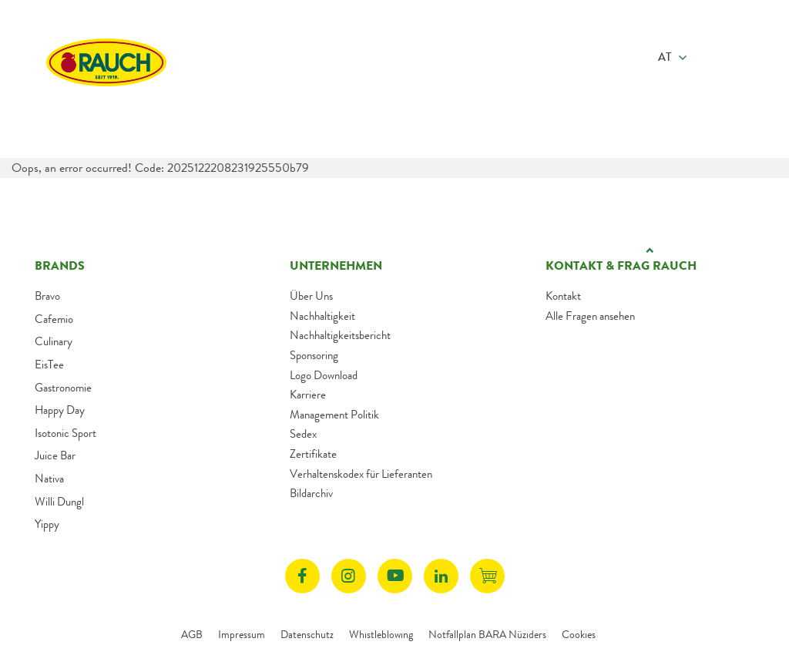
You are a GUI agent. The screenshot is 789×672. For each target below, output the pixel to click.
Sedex (303, 433)
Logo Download (324, 375)
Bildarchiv (311, 493)
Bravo (47, 295)
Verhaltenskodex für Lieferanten (361, 473)
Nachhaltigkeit (322, 315)
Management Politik (334, 414)
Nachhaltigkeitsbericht (340, 335)
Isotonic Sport (65, 433)
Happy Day (60, 410)
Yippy (47, 524)
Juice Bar (55, 455)
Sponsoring (314, 355)
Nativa (49, 478)
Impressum (241, 634)
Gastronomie (63, 387)
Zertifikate (313, 453)
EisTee (49, 364)
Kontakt (563, 295)
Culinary (53, 341)
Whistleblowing (381, 634)
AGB (192, 634)
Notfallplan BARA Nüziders (487, 634)
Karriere (308, 394)
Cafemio (54, 319)
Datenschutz (307, 634)
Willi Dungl (59, 501)
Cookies (579, 634)
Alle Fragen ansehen (590, 315)
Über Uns (311, 295)
